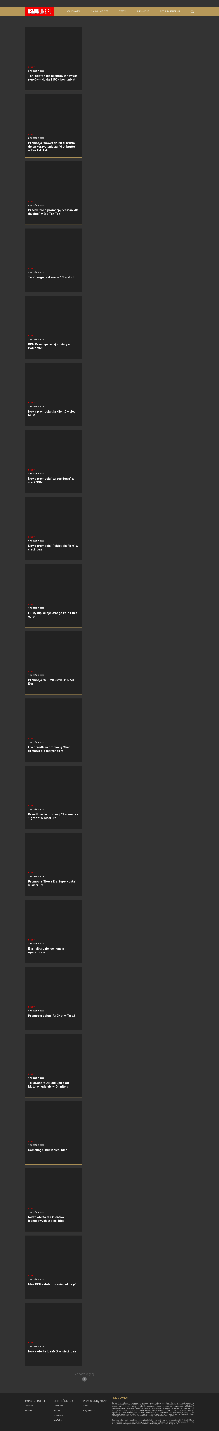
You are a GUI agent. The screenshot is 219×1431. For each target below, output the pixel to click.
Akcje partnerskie (170, 11)
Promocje (143, 11)
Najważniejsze (99, 11)
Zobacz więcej (84, 1377)
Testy (122, 11)
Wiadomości (73, 11)
